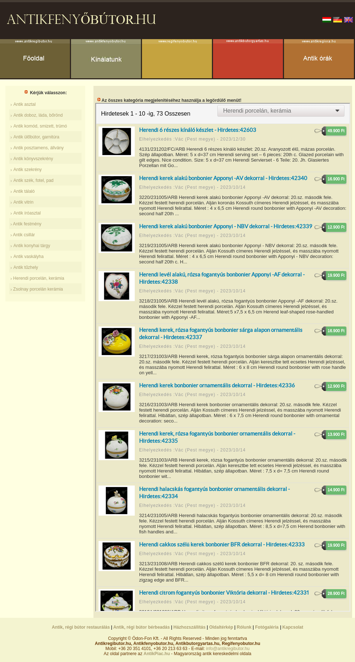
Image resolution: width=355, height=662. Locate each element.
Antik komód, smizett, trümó (40, 126)
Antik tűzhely (25, 267)
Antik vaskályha (28, 256)
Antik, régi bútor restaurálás (81, 627)
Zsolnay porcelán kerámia (37, 289)
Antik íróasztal (27, 213)
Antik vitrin (23, 202)
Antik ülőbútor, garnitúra (36, 137)
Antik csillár (24, 234)
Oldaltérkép (221, 627)
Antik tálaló (24, 191)
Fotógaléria (267, 627)
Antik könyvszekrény (33, 158)
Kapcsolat (293, 627)
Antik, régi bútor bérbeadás (141, 627)
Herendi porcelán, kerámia (38, 278)
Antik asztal (24, 104)
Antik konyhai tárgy (31, 245)
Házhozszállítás (190, 627)
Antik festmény (27, 223)
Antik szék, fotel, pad (33, 180)
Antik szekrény (27, 169)
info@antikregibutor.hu (228, 648)
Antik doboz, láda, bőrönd (38, 115)
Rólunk (244, 627)
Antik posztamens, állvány (38, 147)
